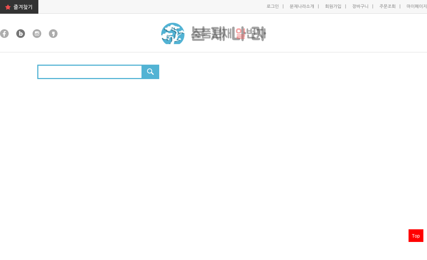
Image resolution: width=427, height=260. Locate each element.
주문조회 (388, 6)
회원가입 (333, 6)
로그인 (273, 6)
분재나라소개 (303, 6)
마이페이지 (417, 6)
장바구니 (360, 6)
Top (416, 236)
